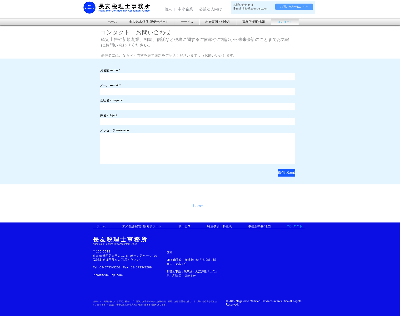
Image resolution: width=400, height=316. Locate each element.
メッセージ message (114, 130)
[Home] (203, 206)
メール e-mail (109, 85)
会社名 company (111, 100)
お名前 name (109, 70)
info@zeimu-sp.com (255, 8)
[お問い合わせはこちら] (294, 7)
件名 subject (108, 115)
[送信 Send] (286, 173)
